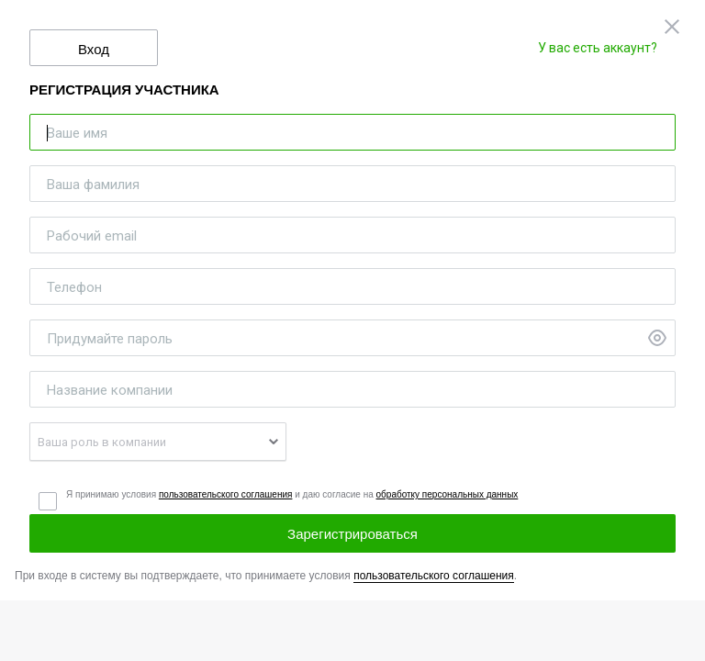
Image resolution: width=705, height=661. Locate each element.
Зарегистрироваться (352, 534)
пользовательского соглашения (226, 494)
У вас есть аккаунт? (597, 47)
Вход (93, 49)
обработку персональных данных (447, 494)
